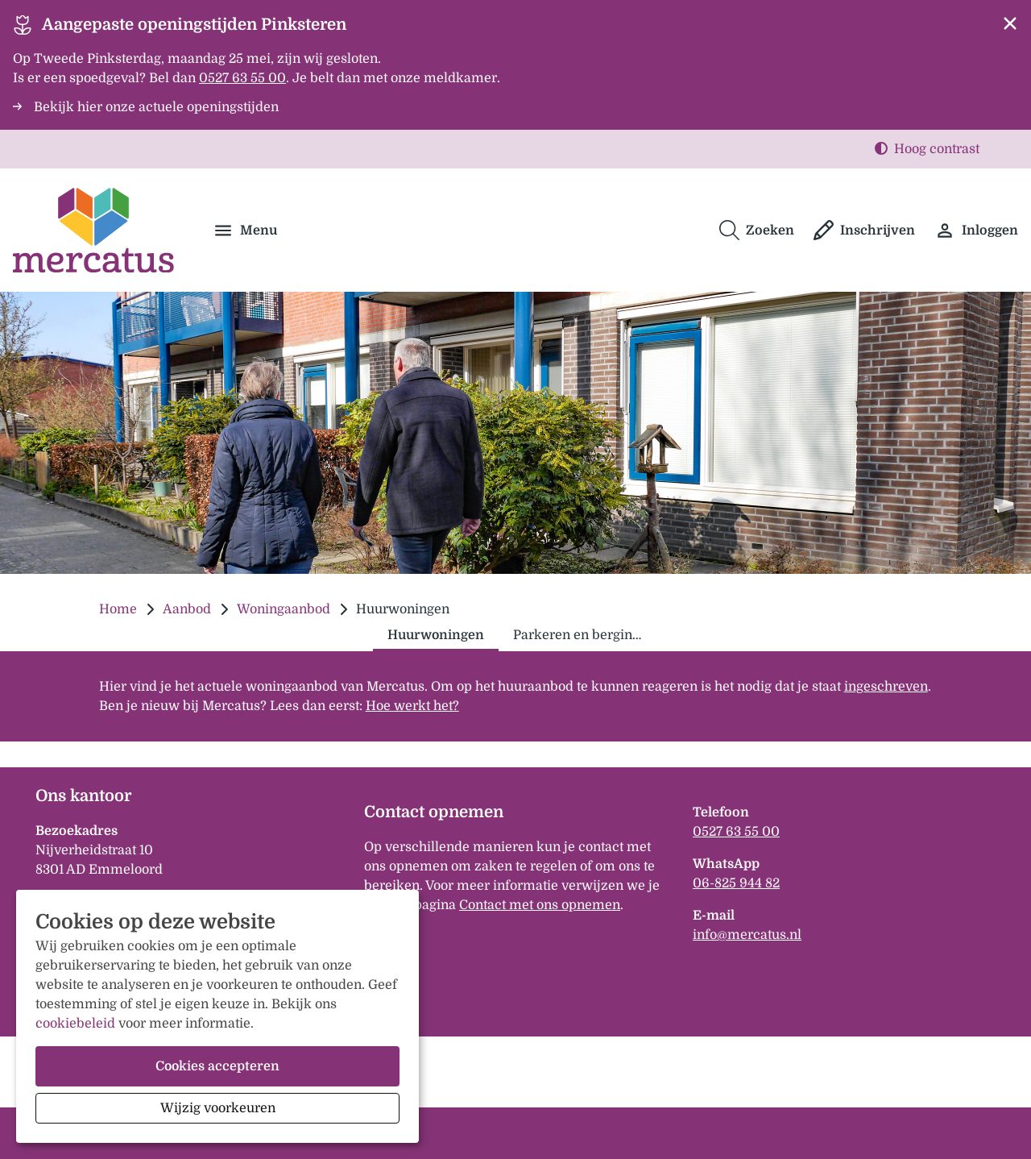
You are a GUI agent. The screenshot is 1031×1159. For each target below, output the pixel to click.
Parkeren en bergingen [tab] (584, 635)
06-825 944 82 (736, 883)
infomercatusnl (747, 935)
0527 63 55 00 (736, 832)
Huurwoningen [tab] (435, 635)
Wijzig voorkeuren (217, 1108)
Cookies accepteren (217, 1066)
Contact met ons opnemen (539, 905)
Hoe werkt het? (412, 706)
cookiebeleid (75, 1023)
